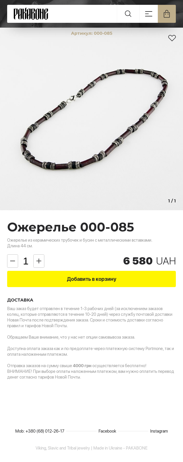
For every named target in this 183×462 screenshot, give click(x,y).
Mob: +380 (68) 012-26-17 (39, 431)
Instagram (159, 431)
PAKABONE (62, 14)
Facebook (107, 431)
